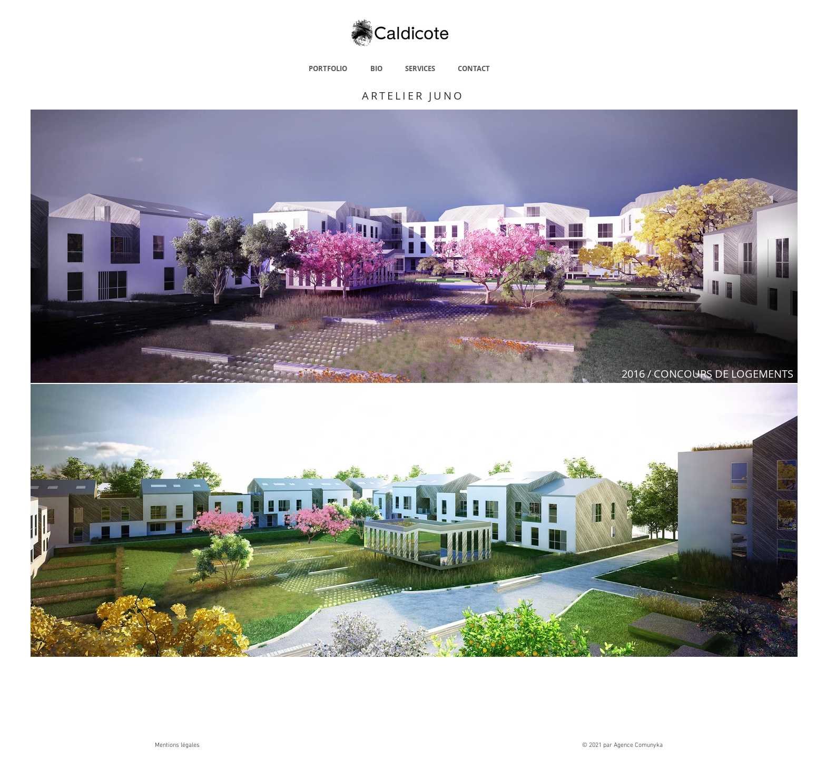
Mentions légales (177, 745)
